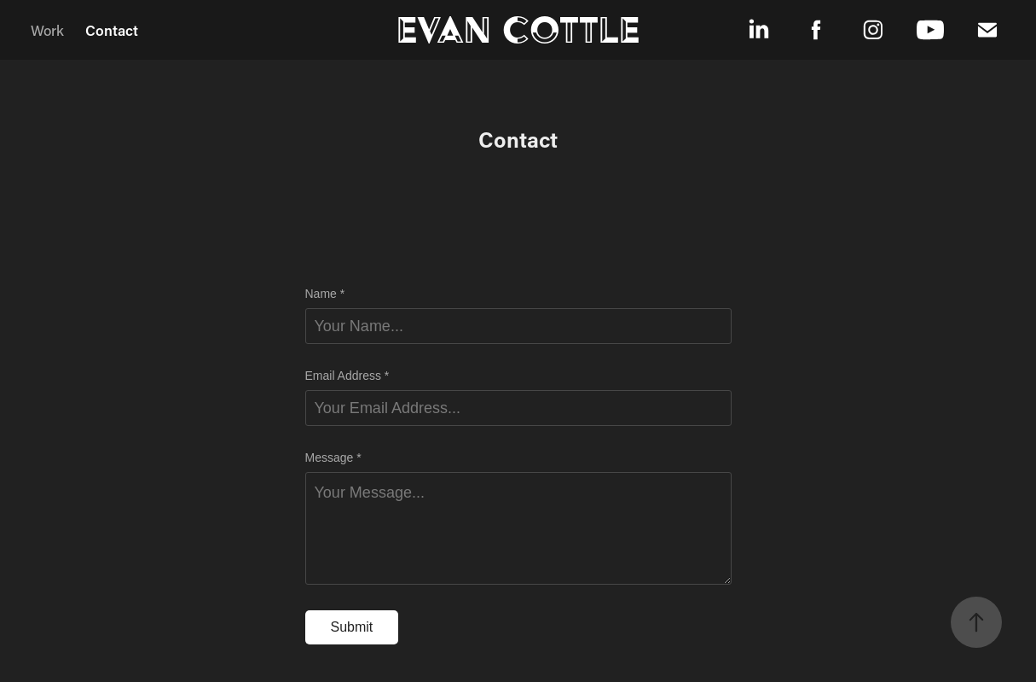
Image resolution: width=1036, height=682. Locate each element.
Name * (325, 294)
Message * (333, 457)
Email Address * (347, 376)
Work (47, 29)
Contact (111, 29)
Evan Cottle (518, 29)
